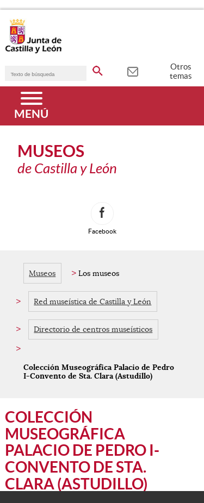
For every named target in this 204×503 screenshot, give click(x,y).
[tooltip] (132, 71)
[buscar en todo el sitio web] (97, 69)
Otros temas (181, 71)
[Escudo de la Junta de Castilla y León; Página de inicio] (33, 51)
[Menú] (31, 105)
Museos (42, 273)
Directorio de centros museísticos (93, 329)
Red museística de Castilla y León (92, 301)
